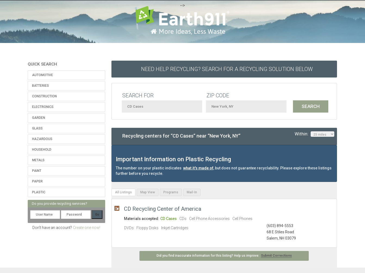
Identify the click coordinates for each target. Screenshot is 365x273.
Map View (147, 192)
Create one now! (86, 227)
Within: (314, 134)
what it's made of (198, 168)
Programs (170, 192)
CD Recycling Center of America (162, 209)
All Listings (123, 192)
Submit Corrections (276, 256)
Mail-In (192, 192)
